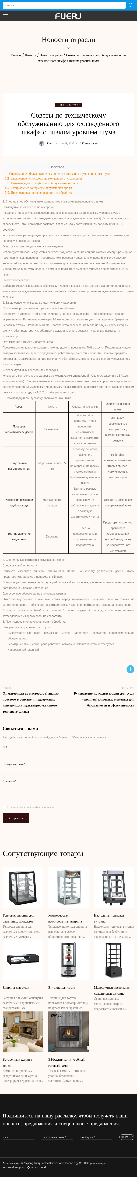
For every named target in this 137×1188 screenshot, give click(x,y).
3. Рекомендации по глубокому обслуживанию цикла (42, 183)
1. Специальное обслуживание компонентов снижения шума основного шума (57, 173)
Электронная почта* (14, 764)
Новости (30, 55)
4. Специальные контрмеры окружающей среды (38, 188)
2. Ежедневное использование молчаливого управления (43, 178)
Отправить (16, 818)
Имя (5, 747)
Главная (16, 55)
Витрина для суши (16, 987)
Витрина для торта (61, 987)
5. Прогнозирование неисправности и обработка (38, 192)
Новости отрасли (51, 55)
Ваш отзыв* (9, 781)
